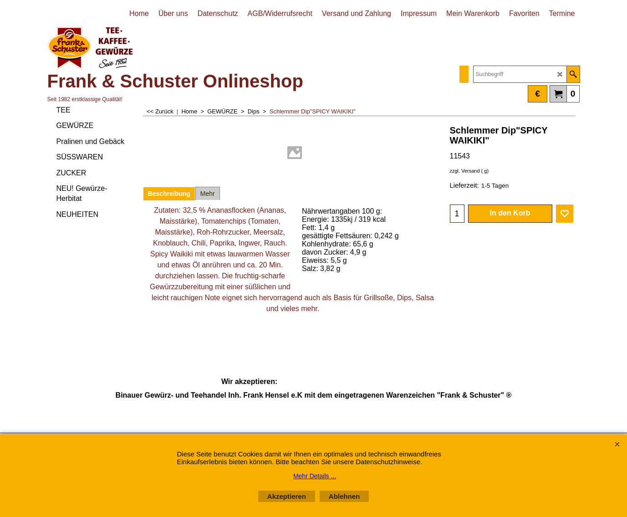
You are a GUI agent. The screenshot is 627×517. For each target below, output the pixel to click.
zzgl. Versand (465, 171)
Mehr (207, 193)
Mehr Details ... (314, 476)
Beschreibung (169, 193)
